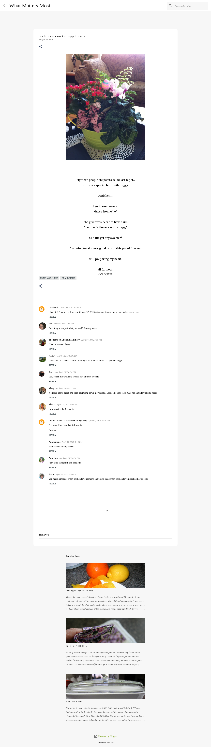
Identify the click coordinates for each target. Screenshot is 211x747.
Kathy (52, 356)
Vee (50, 323)
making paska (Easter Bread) (79, 590)
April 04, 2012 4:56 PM (70, 458)
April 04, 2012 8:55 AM (65, 388)
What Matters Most (29, 6)
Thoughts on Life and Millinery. (64, 340)
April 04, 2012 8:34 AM (65, 372)
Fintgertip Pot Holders (76, 646)
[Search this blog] (191, 6)
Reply (52, 317)
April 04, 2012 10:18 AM (99, 420)
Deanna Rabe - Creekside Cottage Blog (68, 420)
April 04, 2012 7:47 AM (66, 356)
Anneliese (53, 458)
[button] (41, 46)
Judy (51, 372)
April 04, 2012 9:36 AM (67, 404)
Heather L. (54, 307)
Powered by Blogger (105, 736)
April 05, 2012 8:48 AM (66, 474)
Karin (52, 474)
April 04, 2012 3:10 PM (72, 442)
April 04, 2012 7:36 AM (91, 340)
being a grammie (49, 278)
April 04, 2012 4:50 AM (71, 307)
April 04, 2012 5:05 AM (63, 323)
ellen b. (52, 404)
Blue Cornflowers (74, 701)
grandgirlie (68, 278)
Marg (51, 388)
